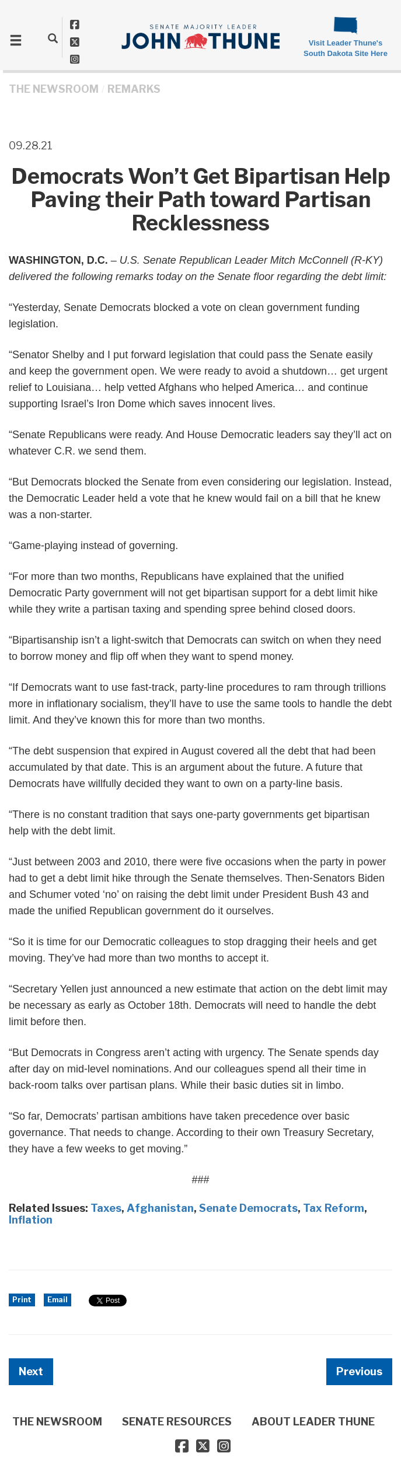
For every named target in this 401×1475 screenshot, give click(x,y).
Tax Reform (333, 1208)
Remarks (134, 89)
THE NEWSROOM (54, 89)
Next (31, 1371)
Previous (359, 1371)
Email (57, 1299)
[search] (53, 38)
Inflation (31, 1220)
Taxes (105, 1208)
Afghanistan (160, 1208)
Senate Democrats (248, 1208)
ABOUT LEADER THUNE (313, 1421)
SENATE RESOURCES (177, 1421)
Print (22, 1299)
